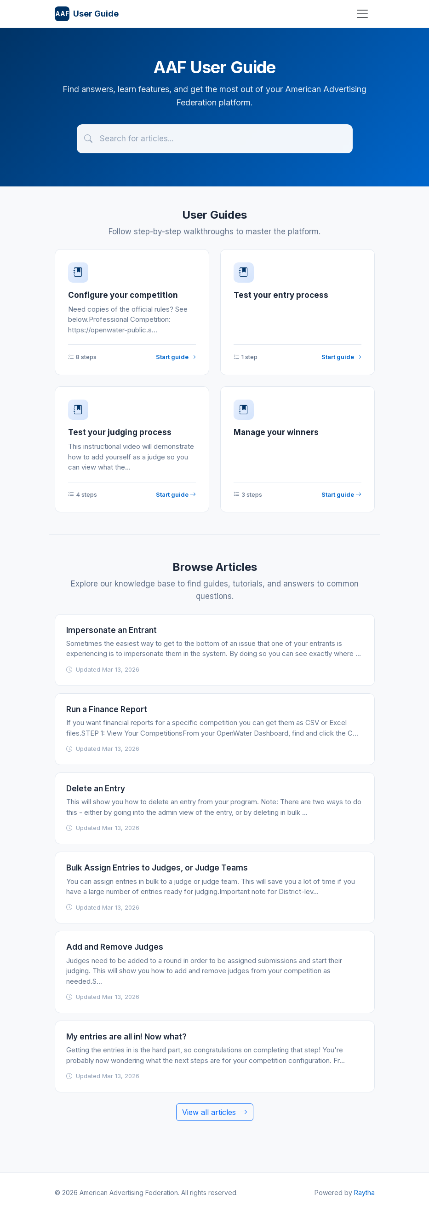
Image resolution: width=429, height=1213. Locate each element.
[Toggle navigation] (362, 14)
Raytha (364, 1192)
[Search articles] (215, 138)
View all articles (214, 1112)
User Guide (87, 13)
